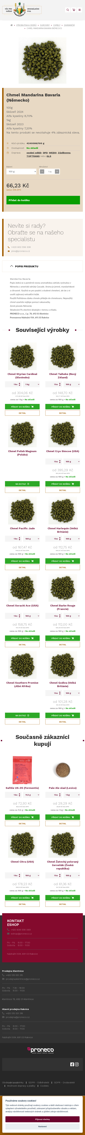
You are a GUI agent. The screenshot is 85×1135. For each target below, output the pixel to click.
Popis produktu (26, 266)
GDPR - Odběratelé (39, 1082)
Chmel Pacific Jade (22, 528)
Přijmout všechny (42, 1119)
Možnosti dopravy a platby (21, 1085)
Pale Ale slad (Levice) (63, 787)
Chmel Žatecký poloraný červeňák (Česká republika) (62, 865)
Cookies (44, 1085)
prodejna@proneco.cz (16, 1017)
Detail (22, 413)
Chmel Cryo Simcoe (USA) (62, 451)
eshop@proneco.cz (19, 933)
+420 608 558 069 (19, 929)
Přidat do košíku (19, 200)
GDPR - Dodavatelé (64, 1082)
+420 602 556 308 (19, 247)
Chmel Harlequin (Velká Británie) (63, 530)
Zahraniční (69, 25)
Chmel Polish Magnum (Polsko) (22, 453)
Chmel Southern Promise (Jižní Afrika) (22, 684)
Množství (43, 167)
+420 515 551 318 (12, 1013)
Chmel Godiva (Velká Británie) (62, 684)
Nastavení (42, 1126)
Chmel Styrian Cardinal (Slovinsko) (22, 375)
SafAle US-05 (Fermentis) (22, 787)
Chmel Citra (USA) (22, 861)
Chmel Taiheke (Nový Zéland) (62, 375)
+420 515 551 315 (12, 975)
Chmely (56, 25)
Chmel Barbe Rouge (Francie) (62, 607)
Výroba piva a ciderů (26, 25)
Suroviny (45, 25)
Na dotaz (22, 484)
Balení (9, 167)
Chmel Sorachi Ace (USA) (22, 605)
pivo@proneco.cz (19, 251)
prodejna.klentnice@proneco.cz (21, 979)
